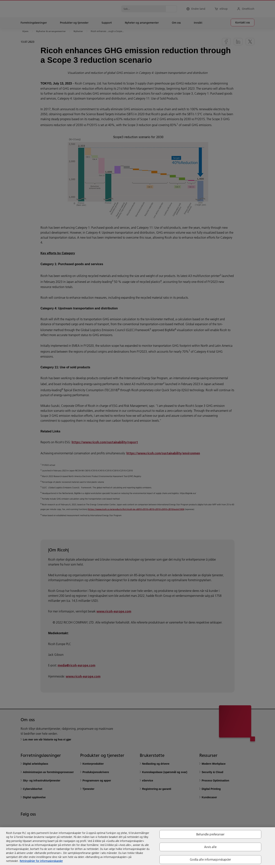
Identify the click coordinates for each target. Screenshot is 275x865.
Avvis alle (210, 847)
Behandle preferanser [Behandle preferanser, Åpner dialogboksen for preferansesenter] (210, 834)
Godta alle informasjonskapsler (210, 859)
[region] (137, 846)
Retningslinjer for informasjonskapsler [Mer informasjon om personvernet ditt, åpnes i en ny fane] (41, 861)
